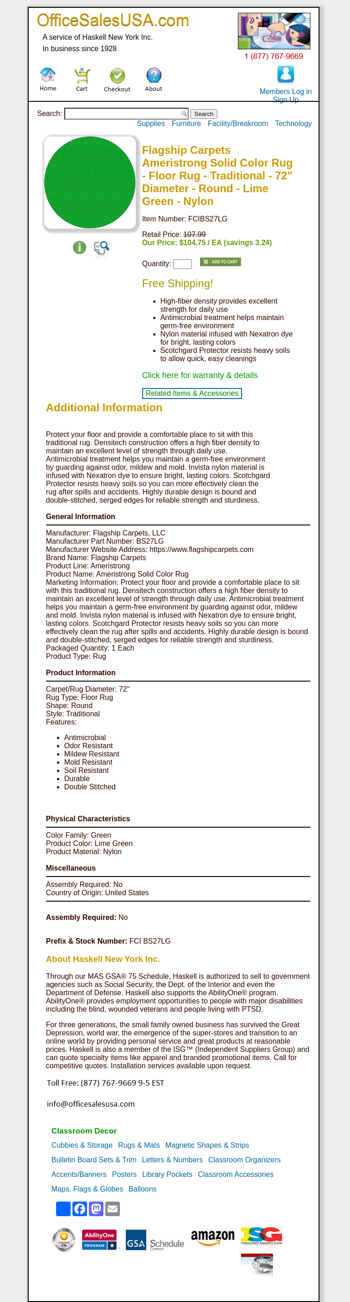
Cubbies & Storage (82, 1145)
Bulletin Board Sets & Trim (94, 1160)
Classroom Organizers (244, 1160)
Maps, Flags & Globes (87, 1189)
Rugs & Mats (139, 1145)
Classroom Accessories (235, 1174)
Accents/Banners (79, 1174)
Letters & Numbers (172, 1160)
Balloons (142, 1189)
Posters (124, 1174)
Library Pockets (167, 1174)
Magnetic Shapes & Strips (207, 1145)
